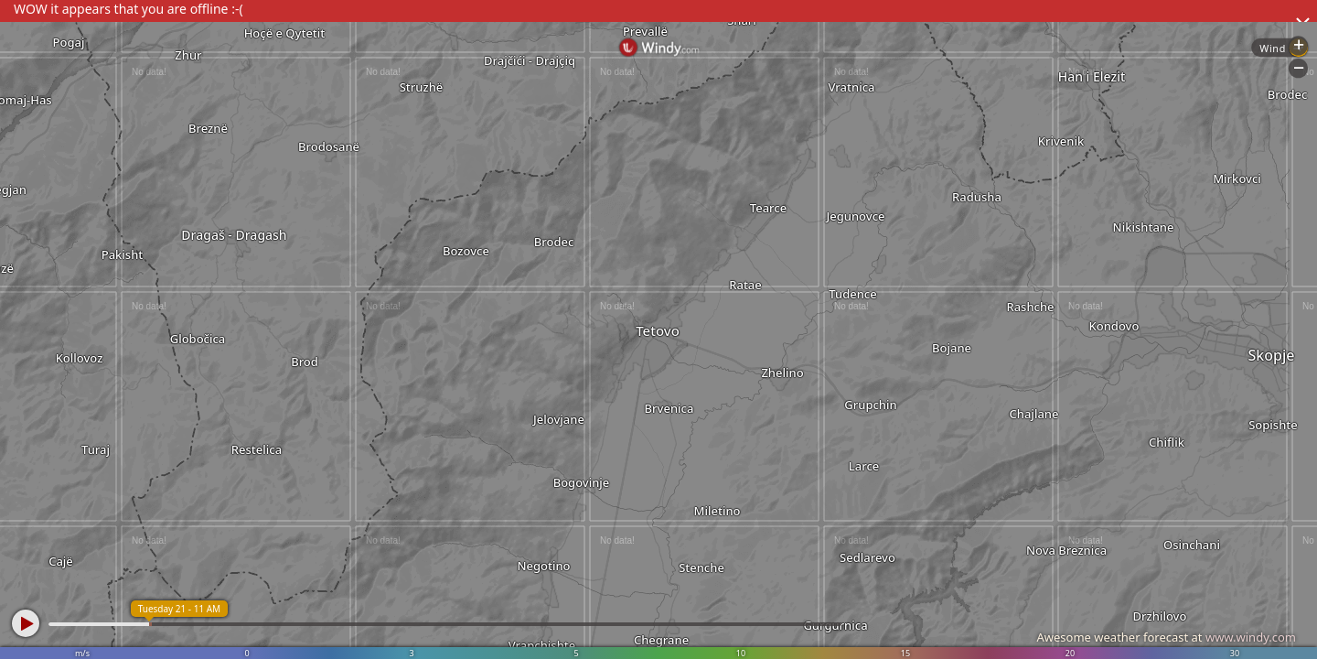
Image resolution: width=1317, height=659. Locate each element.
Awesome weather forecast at (1166, 637)
